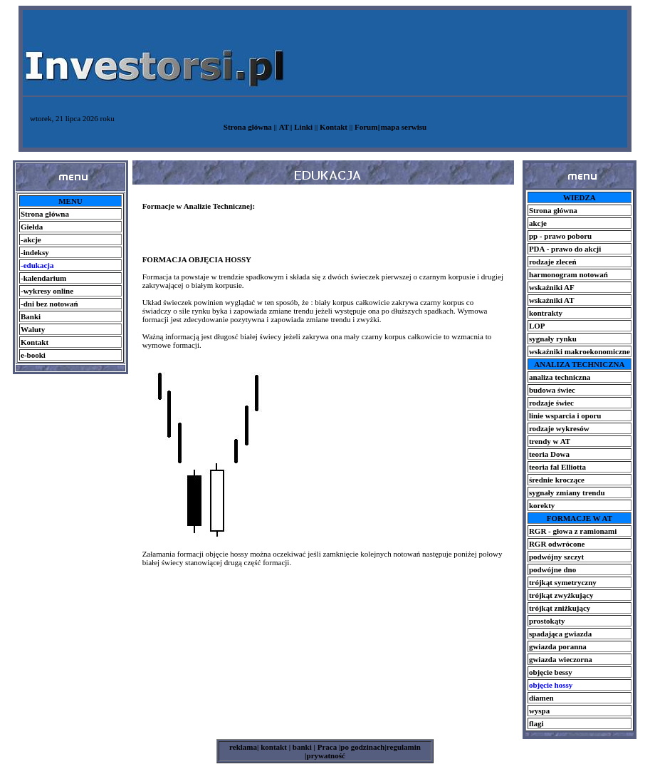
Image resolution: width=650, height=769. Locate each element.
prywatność (326, 755)
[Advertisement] (70, 406)
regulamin (404, 747)
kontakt (272, 747)
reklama (243, 747)
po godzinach (362, 747)
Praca (328, 747)
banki (301, 747)
